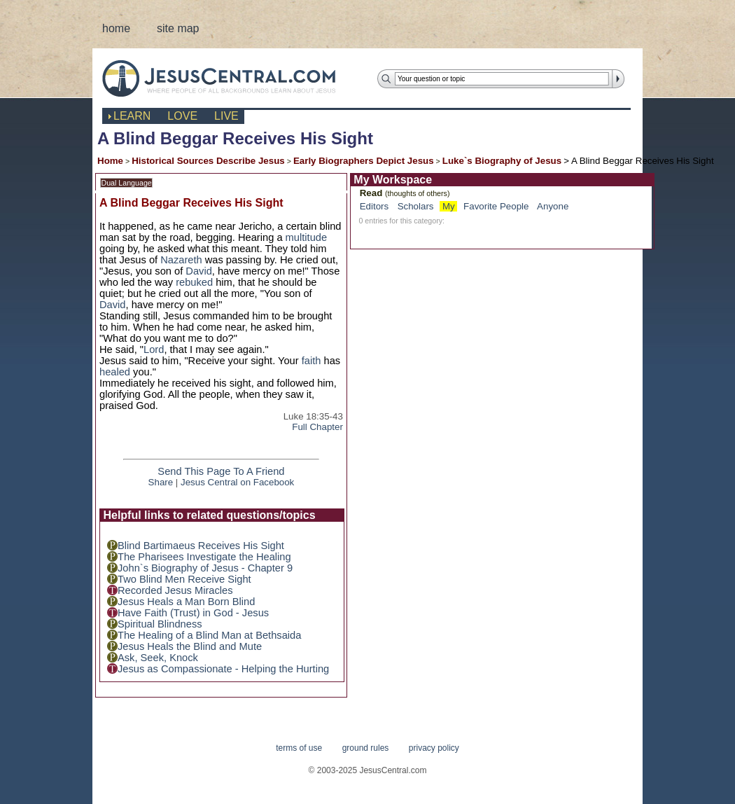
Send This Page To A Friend (221, 471)
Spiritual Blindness (160, 624)
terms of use (299, 748)
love (182, 116)
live (226, 116)
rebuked (194, 282)
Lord (154, 349)
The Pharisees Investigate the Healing (204, 556)
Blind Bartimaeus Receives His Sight (201, 545)
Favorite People (495, 206)
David (198, 271)
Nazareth (181, 259)
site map (178, 28)
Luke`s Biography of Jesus (501, 160)
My (448, 206)
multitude (306, 237)
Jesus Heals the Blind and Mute (190, 646)
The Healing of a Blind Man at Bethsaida (209, 635)
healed (114, 371)
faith (311, 360)
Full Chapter (317, 427)
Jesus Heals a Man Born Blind (186, 601)
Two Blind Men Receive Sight (184, 579)
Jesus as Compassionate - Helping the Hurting (223, 668)
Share (161, 482)
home (116, 28)
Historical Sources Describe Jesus (208, 160)
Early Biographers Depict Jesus (363, 160)
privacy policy (434, 748)
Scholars (416, 206)
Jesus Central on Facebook (237, 482)
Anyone (552, 206)
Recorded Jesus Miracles (175, 590)
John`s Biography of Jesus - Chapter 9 (205, 568)
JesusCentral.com (230, 78)
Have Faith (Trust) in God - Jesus (193, 612)
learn (131, 116)
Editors (374, 206)
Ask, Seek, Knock (158, 657)
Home (110, 160)
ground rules (365, 748)
